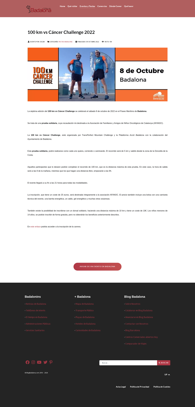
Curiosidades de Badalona (88, 330)
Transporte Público (85, 310)
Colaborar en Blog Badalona (138, 310)
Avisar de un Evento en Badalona (97, 266)
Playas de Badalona (85, 317)
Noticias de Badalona (36, 304)
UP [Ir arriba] (167, 374)
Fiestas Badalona (65, 42)
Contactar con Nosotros (136, 323)
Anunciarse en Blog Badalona (139, 317)
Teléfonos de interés (35, 310)
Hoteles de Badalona (86, 323)
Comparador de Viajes (135, 343)
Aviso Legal (121, 387)
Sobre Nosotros (132, 304)
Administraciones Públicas (38, 323)
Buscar (164, 363)
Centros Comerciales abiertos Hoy (141, 337)
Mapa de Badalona (85, 304)
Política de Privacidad (139, 387)
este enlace (35, 227)
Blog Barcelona (132, 330)
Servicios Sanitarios (35, 330)
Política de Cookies (161, 387)
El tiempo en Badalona (36, 317)
